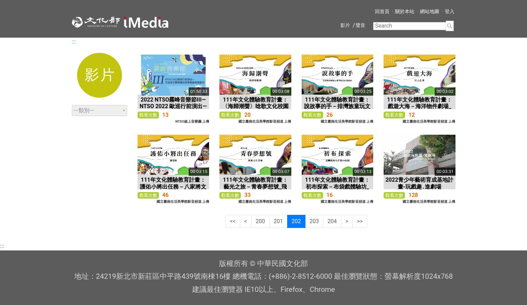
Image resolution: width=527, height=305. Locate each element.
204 (332, 221)
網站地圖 (429, 11)
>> (360, 221)
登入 (449, 11)
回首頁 (382, 11)
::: (74, 41)
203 (314, 221)
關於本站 (404, 11)
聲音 (360, 25)
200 (260, 221)
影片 (345, 25)
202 (296, 221)
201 (278, 221)
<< (232, 221)
